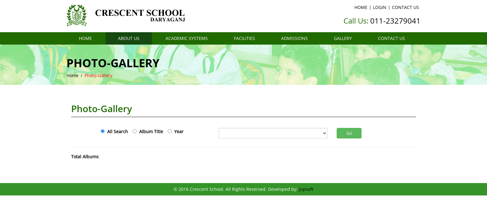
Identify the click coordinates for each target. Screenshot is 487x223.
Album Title (150, 131)
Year (178, 131)
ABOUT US (128, 38)
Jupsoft (306, 189)
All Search (116, 131)
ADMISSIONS (294, 38)
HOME (360, 7)
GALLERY (343, 38)
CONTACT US (405, 7)
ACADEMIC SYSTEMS (187, 38)
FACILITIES (244, 38)
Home (72, 75)
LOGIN (379, 7)
